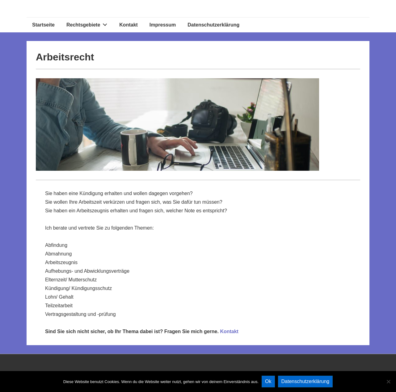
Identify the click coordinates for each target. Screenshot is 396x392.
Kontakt (128, 24)
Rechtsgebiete (88, 23)
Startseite (43, 24)
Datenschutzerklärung (213, 24)
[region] (177, 124)
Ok (268, 381)
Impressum (163, 24)
